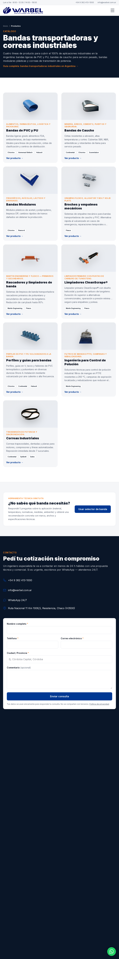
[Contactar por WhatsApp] (111, 951)
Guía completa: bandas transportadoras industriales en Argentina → (40, 66)
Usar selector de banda (92, 509)
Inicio (5, 26)
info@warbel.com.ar (107, 2)
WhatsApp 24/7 (15, 600)
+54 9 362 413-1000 (84, 2)
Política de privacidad (99, 704)
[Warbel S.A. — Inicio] (23, 10)
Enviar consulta (59, 696)
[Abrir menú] (112, 10)
